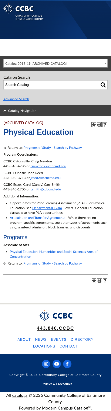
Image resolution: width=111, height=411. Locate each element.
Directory (82, 340)
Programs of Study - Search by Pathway (52, 147)
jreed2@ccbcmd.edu (45, 178)
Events (58, 340)
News (41, 340)
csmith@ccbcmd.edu (45, 189)
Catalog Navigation (22, 110)
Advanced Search (16, 99)
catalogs (20, 395)
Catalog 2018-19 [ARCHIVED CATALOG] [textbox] (36, 63)
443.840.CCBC (55, 328)
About (24, 340)
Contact (69, 346)
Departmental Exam (47, 208)
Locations (44, 346)
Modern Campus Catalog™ (66, 407)
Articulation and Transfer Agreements (37, 217)
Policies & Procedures (56, 384)
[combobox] (55, 63)
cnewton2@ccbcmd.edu (48, 166)
